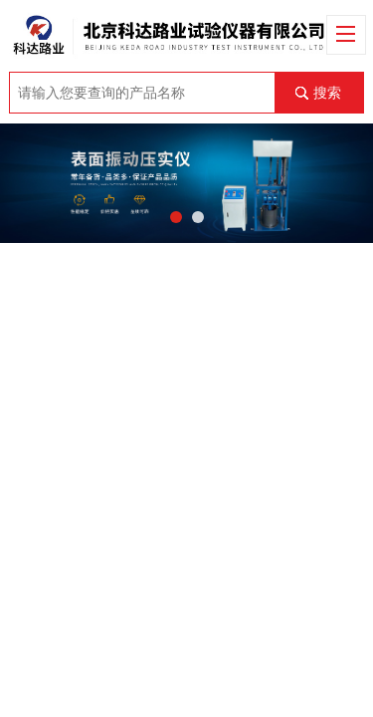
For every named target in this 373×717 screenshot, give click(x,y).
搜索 (327, 93)
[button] (176, 217)
